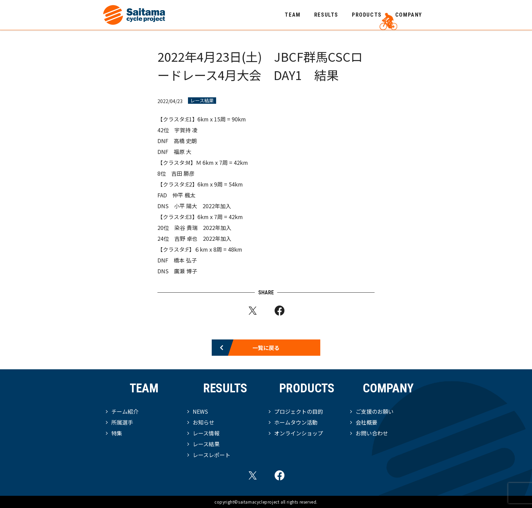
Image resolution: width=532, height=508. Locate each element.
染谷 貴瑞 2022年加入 (202, 227)
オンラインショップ (298, 433)
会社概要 (366, 422)
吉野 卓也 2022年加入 (202, 238)
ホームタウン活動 (296, 422)
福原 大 (182, 152)
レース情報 (206, 433)
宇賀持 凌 (185, 130)
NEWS (200, 411)
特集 (116, 433)
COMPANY (408, 15)
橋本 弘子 (185, 260)
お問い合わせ (372, 433)
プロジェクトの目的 (298, 411)
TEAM (292, 15)
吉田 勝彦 (182, 173)
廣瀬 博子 (185, 271)
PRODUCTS (367, 15)
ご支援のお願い (375, 411)
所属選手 (122, 422)
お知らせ (203, 422)
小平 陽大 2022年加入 (202, 206)
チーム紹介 (124, 411)
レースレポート (211, 455)
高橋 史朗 (185, 141)
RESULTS (326, 15)
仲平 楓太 (183, 195)
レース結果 (202, 100)
